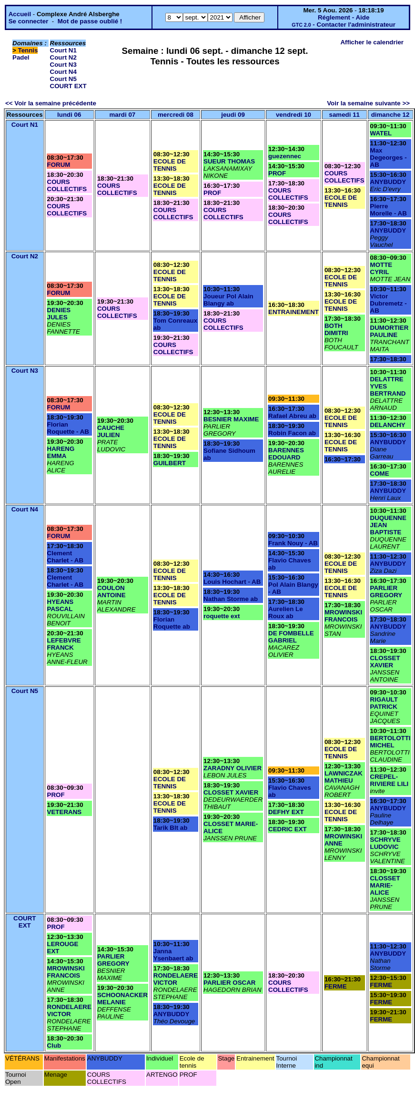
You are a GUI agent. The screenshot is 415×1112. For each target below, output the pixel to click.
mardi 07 (122, 114)
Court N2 (63, 57)
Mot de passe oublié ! (90, 21)
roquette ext (221, 616)
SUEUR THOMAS (229, 161)
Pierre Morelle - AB (388, 210)
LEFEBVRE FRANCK (64, 644)
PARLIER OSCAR (229, 982)
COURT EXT (68, 86)
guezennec (284, 156)
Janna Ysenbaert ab (173, 955)
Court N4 (63, 71)
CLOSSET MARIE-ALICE (385, 885)
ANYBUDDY (388, 181)
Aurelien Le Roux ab (285, 612)
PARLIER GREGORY (386, 591)
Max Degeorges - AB (388, 157)
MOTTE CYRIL (381, 268)
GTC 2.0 (301, 25)
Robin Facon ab (292, 433)
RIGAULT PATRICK (384, 703)
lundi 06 (69, 114)
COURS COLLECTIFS (67, 185)
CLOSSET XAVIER (385, 661)
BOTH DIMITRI (336, 329)
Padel (21, 57)
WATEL (381, 133)
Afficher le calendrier (372, 42)
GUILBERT (169, 463)
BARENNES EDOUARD (286, 454)
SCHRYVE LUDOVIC (385, 843)
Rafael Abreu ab (292, 415)
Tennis (28, 50)
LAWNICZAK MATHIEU (343, 777)
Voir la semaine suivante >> (368, 103)
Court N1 (63, 50)
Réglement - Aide (343, 17)
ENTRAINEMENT (293, 312)
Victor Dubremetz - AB (388, 303)
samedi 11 (344, 114)
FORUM (59, 164)
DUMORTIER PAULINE (389, 331)
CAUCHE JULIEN (110, 431)
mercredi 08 (175, 114)
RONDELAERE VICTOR (69, 1010)
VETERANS (64, 812)
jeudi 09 (233, 114)
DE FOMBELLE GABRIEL (291, 637)
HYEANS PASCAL (60, 605)
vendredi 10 (293, 114)
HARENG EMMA (61, 452)
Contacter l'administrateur (356, 24)
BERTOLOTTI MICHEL (390, 742)
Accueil (20, 14)
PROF (212, 192)
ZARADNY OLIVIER (232, 768)
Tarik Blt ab (170, 827)
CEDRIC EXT (287, 829)
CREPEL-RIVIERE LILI (389, 780)
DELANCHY (387, 424)
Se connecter (29, 21)
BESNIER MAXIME (231, 419)
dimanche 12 (390, 114)
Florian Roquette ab (171, 623)
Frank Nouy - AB (293, 543)
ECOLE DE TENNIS (169, 165)
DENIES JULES (59, 313)
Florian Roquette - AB (68, 428)
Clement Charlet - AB (65, 557)
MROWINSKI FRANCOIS (343, 616)
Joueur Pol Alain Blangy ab (228, 300)
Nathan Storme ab (230, 598)
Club (54, 1045)
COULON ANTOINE (111, 591)
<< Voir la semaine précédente (50, 103)
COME (379, 473)
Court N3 (63, 64)
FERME (335, 986)
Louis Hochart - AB (232, 581)
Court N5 (63, 78)
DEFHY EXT (286, 812)
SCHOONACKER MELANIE (122, 998)
